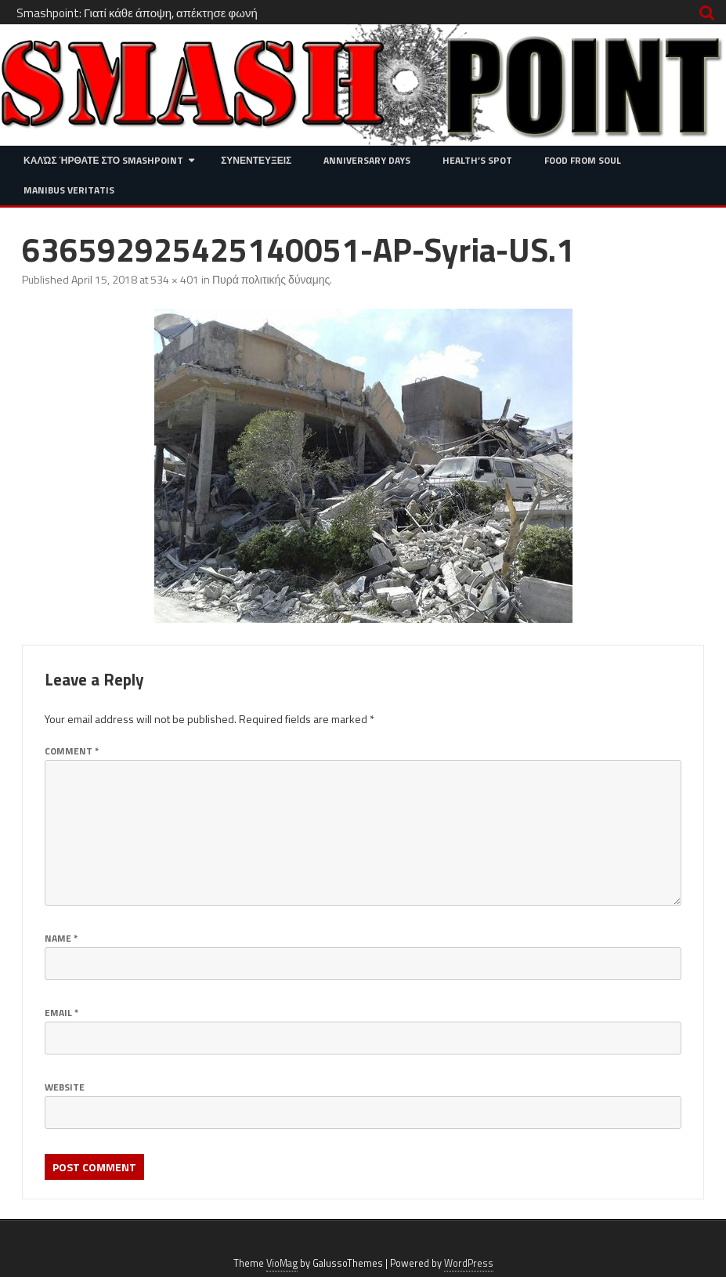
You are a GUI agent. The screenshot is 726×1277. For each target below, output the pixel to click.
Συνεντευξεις (256, 160)
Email (61, 1012)
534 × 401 (174, 279)
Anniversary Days (366, 160)
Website (65, 1087)
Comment (72, 750)
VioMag (282, 1263)
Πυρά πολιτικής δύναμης (271, 279)
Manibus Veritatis (68, 190)
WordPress (468, 1263)
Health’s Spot (477, 160)
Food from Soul (582, 160)
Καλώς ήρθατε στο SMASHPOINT (103, 160)
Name (61, 938)
